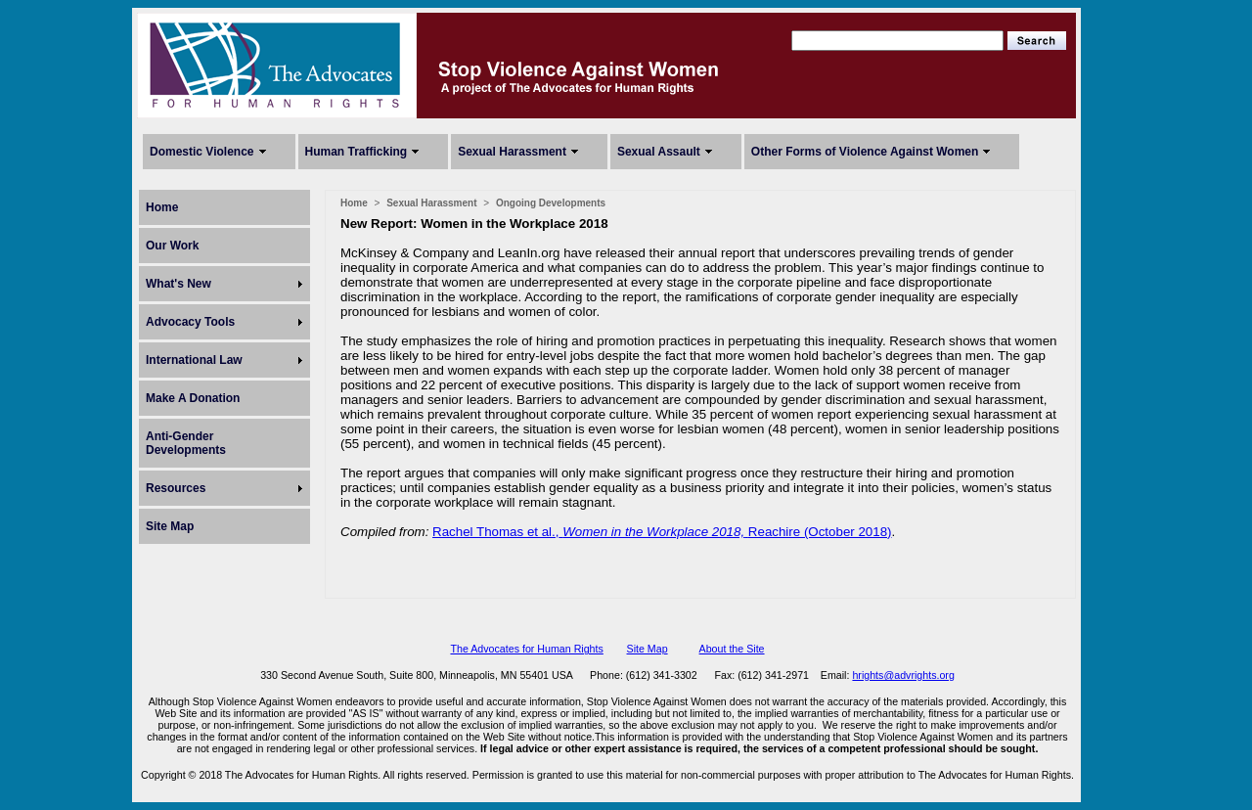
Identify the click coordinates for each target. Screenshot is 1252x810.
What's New (178, 284)
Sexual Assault (658, 151)
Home (162, 207)
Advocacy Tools (190, 322)
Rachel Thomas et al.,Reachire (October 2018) (661, 531)
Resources (175, 488)
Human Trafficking (356, 151)
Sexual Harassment (512, 151)
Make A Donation (193, 398)
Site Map (170, 526)
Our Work (172, 245)
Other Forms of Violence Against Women (864, 151)
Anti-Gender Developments (186, 443)
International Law (194, 360)
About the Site (732, 648)
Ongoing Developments (550, 203)
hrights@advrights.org (903, 675)
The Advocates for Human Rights (526, 648)
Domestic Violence (202, 151)
